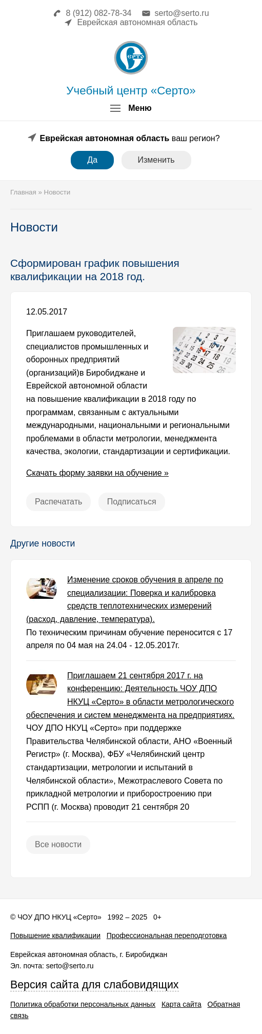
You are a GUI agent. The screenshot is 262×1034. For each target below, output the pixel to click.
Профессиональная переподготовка (167, 935)
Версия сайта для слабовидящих (94, 985)
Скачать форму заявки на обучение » (97, 473)
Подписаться (131, 501)
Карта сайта (181, 1004)
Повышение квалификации (55, 935)
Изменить (156, 159)
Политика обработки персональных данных (82, 1004)
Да (92, 159)
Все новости (58, 844)
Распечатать (58, 501)
